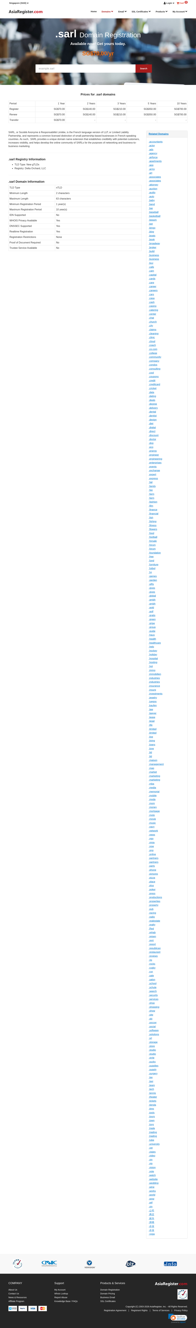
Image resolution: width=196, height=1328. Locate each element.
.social (152, 1026)
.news (152, 834)
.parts (152, 866)
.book (152, 239)
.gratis (152, 615)
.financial (153, 513)
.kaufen (153, 705)
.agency (153, 153)
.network (153, 830)
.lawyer (152, 713)
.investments (155, 693)
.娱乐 (151, 1218)
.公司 (151, 1210)
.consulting (154, 368)
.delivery (153, 408)
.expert (152, 474)
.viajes (152, 1152)
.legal (152, 721)
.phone (152, 870)
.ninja (152, 842)
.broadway (154, 243)
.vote (151, 1171)
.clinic (152, 337)
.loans (152, 744)
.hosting (153, 662)
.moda (152, 799)
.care (151, 282)
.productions (155, 897)
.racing (152, 913)
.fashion (153, 502)
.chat (151, 318)
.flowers (153, 529)
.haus (152, 635)
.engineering (155, 459)
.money (153, 807)
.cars (151, 294)
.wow (151, 1199)
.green (152, 619)
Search (143, 68)
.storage (153, 1042)
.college (153, 353)
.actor (152, 145)
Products (162, 11)
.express (153, 478)
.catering (153, 310)
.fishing (152, 521)
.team (152, 1085)
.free (151, 556)
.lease (152, 717)
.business (154, 255)
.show (152, 1011)
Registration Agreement (115, 1310)
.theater (153, 1097)
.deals (152, 400)
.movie (152, 819)
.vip (151, 1163)
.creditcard (154, 384)
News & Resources (17, 1297)
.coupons (154, 376)
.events (153, 466)
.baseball (153, 212)
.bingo (152, 228)
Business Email (107, 1297)
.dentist (153, 415)
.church (153, 321)
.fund (151, 560)
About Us (12, 1290)
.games (153, 576)
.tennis (152, 1093)
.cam (151, 271)
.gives (152, 588)
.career (152, 286)
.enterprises (155, 462)
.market (153, 772)
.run (151, 971)
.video (152, 1155)
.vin (151, 1159)
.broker (152, 247)
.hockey (153, 650)
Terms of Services (160, 1310)
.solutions (154, 1034)
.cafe (151, 267)
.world (152, 1195)
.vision (152, 1167)
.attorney (153, 184)
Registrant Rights (139, 1310)
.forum (152, 545)
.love (151, 748)
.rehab (152, 932)
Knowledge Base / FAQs (66, 1301)
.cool (151, 372)
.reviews (153, 956)
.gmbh (152, 599)
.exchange (154, 470)
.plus (151, 885)
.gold (151, 607)
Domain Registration (110, 1290)
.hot (151, 666)
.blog (151, 231)
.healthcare (155, 643)
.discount (153, 435)
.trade (152, 1128)
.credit (152, 380)
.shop (152, 1003)
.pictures (153, 874)
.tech (151, 1089)
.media (152, 787)
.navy (152, 826)
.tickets (152, 1101)
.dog (151, 443)
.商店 (151, 1214)
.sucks (152, 1061)
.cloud (152, 341)
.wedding (153, 1183)
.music (152, 823)
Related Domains (159, 134)
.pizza (152, 877)
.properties (154, 901)
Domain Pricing (107, 1293)
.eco (151, 447)
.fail (151, 482)
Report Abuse (60, 1297)
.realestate (154, 921)
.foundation (155, 552)
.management (156, 764)
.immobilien (155, 674)
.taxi (151, 1081)
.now (151, 846)
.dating (152, 396)
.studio (152, 1050)
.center (152, 314)
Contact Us (13, 1293)
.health (152, 639)
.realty (152, 924)
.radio (152, 917)
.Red (151, 928)
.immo (152, 670)
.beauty (153, 220)
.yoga (152, 1234)
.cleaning (153, 333)
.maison (153, 760)
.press (152, 893)
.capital (152, 275)
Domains (107, 11)
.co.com (153, 349)
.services (153, 999)
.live (151, 737)
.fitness (152, 525)
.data (151, 392)
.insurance (154, 686)
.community (155, 357)
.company (154, 361)
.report (152, 944)
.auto (151, 196)
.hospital (153, 658)
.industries (154, 678)
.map (151, 768)
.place (152, 881)
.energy (153, 451)
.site (151, 1014)
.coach (152, 345)
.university (154, 1144)
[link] (178, 1318)
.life (151, 725)
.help (151, 646)
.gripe (152, 623)
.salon (152, 979)
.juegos (153, 701)
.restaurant (154, 952)
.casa (152, 298)
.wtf (151, 1202)
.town (152, 1120)
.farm (151, 494)
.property (153, 905)
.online (152, 854)
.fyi (150, 572)
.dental (152, 411)
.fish (151, 517)
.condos (153, 364)
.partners (153, 858)
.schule (152, 987)
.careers (153, 290)
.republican (155, 948)
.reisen (152, 936)
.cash (152, 302)
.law (151, 709)
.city (151, 325)
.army (152, 169)
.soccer (153, 1022)
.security (153, 995)
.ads (151, 149)
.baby (152, 200)
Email (122, 11)
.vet (151, 1148)
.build (152, 251)
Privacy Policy (181, 1310)
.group (152, 627)
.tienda (152, 1105)
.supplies (153, 1065)
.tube (151, 1140)
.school (152, 983)
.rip (150, 960)
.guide (152, 631)
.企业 (151, 1226)
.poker (152, 889)
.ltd (150, 752)
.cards (152, 278)
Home (94, 11)
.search (153, 991)
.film (151, 506)
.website (153, 1179)
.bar (151, 208)
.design (153, 419)
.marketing (154, 776)
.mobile (153, 795)
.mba (151, 783)
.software (154, 1030)
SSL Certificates (141, 11)
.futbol (152, 568)
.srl (150, 1038)
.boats (152, 235)
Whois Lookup (61, 1293)
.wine (151, 1187)
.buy (151, 263)
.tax (151, 1077)
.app (151, 165)
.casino (152, 306)
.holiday (153, 654)
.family (152, 486)
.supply (152, 1069)
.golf (151, 611)
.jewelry (153, 697)
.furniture (153, 564)
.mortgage (154, 811)
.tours (152, 1116)
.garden (153, 580)
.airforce (153, 157)
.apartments (155, 161)
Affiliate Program (16, 1301)
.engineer (154, 455)
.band (152, 204)
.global (152, 595)
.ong (151, 850)
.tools (152, 1112)
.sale (151, 975)
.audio (152, 192)
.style (151, 1057)
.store (152, 1046)
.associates (155, 177)
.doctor (152, 439)
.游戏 (151, 1222)
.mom (152, 803)
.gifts (151, 584)
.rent (151, 940)
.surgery (153, 1073)
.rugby (152, 968)
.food (151, 533)
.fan (151, 490)
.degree (153, 404)
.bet (151, 224)
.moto (152, 815)
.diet (151, 423)
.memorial (154, 791)
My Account (180, 11)
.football (153, 537)
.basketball (154, 216)
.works (152, 1191)
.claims (152, 329)
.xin (151, 1206)
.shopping (154, 1007)
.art (150, 173)
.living (152, 740)
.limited (152, 729)
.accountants (156, 141)
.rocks (152, 964)
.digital (152, 427)
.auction (153, 188)
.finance (153, 509)
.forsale (153, 541)
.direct (152, 431)
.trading (153, 1132)
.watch (152, 1175)
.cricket (152, 388)
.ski (150, 1018)
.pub (151, 909)
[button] (19, 3)
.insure (152, 690)
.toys (151, 1124)
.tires (151, 1108)
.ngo (151, 838)
